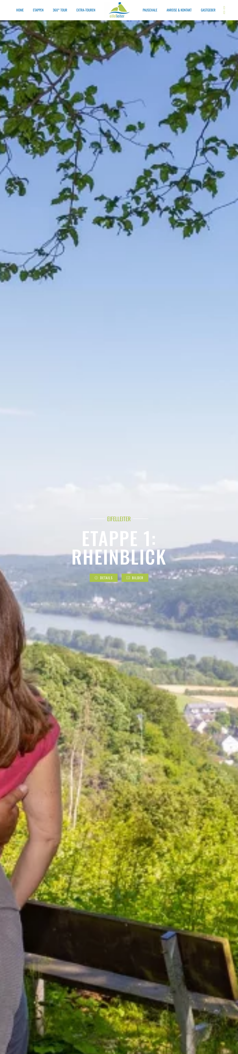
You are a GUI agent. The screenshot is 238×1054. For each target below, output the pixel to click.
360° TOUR (60, 9)
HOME (20, 9)
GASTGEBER (208, 9)
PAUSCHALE (150, 9)
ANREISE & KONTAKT (179, 9)
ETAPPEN (38, 9)
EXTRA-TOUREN (85, 9)
